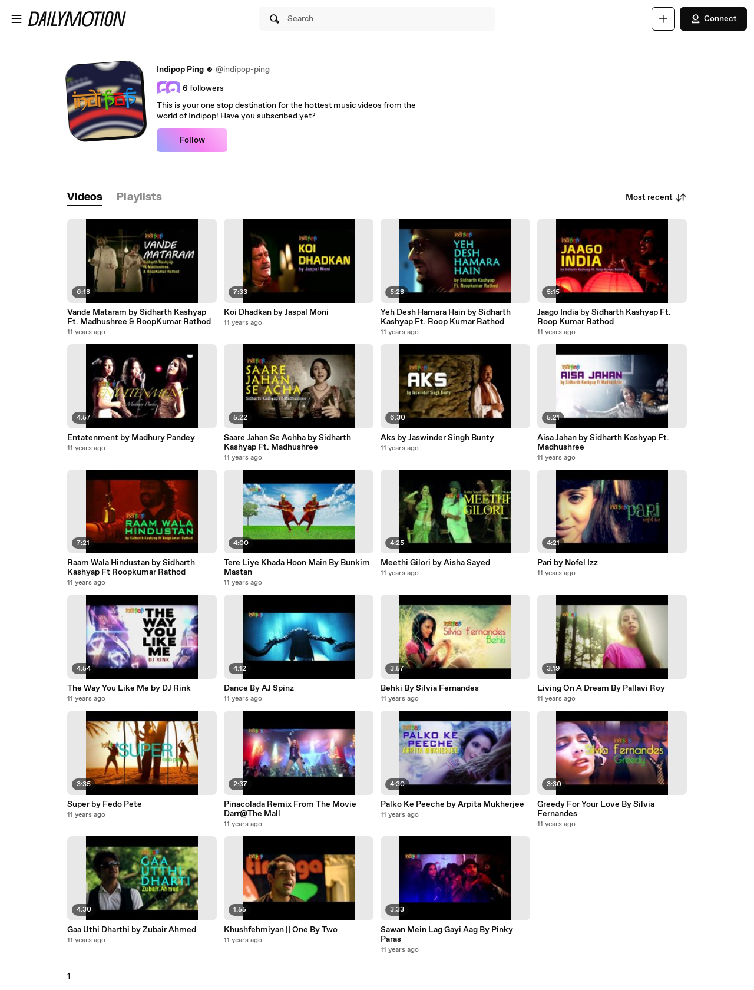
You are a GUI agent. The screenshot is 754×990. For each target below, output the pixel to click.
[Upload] (663, 19)
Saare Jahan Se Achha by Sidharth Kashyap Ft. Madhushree (287, 442)
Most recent (656, 197)
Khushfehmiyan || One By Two (281, 930)
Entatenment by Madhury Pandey (131, 438)
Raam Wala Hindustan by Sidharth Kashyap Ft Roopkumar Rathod (131, 567)
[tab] (84, 197)
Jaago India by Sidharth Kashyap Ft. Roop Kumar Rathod (604, 317)
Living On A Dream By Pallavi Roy (601, 688)
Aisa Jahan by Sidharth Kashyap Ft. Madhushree (603, 442)
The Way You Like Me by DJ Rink (129, 688)
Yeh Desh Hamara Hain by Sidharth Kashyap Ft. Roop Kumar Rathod (446, 317)
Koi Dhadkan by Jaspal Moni (276, 312)
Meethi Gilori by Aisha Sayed (435, 562)
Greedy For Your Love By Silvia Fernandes (595, 809)
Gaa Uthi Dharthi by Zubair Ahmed (131, 930)
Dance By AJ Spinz (259, 688)
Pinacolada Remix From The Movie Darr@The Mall (290, 809)
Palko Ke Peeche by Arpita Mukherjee (452, 804)
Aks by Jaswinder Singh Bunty (437, 438)
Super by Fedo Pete (104, 804)
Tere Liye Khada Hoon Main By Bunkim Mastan (297, 567)
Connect (713, 19)
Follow (192, 140)
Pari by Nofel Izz (567, 562)
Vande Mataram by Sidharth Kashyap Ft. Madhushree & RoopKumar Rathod (139, 317)
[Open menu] (16, 19)
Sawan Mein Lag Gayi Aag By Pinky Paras (447, 934)
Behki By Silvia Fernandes (430, 688)
